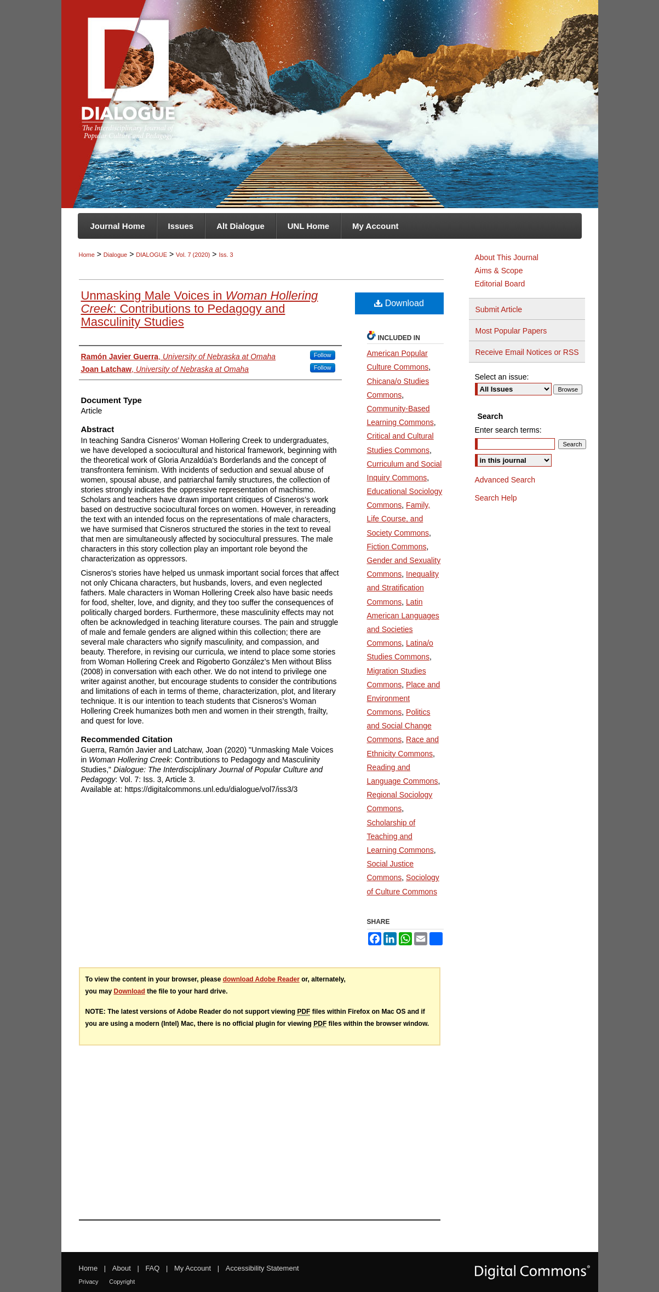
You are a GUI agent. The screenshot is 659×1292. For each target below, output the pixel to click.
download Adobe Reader (261, 979)
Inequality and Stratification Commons (403, 588)
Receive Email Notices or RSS (527, 352)
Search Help (496, 497)
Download (399, 303)
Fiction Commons (397, 546)
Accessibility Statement (262, 1268)
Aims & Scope (499, 270)
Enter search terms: (508, 430)
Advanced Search (505, 479)
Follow (322, 355)
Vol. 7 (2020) (193, 254)
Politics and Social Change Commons (399, 726)
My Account (192, 1268)
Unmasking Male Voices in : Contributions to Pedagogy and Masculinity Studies (199, 309)
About (121, 1268)
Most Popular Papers (511, 330)
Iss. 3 (226, 254)
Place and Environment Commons (403, 698)
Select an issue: (502, 376)
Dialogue (115, 254)
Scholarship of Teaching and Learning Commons (400, 836)
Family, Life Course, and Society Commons (399, 519)
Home (87, 254)
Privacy (89, 1281)
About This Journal (506, 257)
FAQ (152, 1268)
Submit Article (499, 309)
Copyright (122, 1281)
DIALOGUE (151, 254)
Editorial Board (500, 283)
